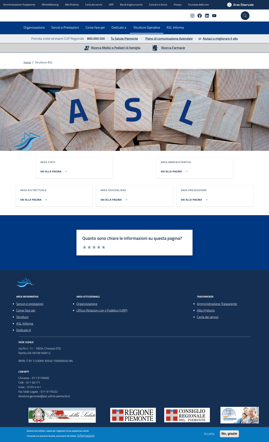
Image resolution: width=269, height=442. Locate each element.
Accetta (209, 433)
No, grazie (229, 434)
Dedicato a (119, 27)
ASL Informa (175, 27)
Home (27, 62)
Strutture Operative (146, 27)
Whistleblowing (50, 4)
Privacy (178, 4)
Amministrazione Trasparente (19, 4)
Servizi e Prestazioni (65, 27)
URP (111, 4)
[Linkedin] (205, 15)
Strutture (22, 316)
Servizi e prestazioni (29, 303)
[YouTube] (212, 15)
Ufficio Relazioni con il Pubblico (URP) (101, 310)
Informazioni (86, 435)
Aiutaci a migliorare (216, 38)
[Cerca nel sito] (245, 15)
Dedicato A (23, 330)
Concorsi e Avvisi (158, 4)
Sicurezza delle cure (198, 4)
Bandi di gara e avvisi (131, 4)
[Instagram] (191, 15)
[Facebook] (198, 15)
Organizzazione (34, 27)
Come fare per (95, 27)
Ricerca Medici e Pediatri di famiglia (115, 47)
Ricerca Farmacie (173, 47)
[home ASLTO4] (23, 14)
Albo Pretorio (72, 4)
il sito (234, 38)
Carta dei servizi (93, 4)
